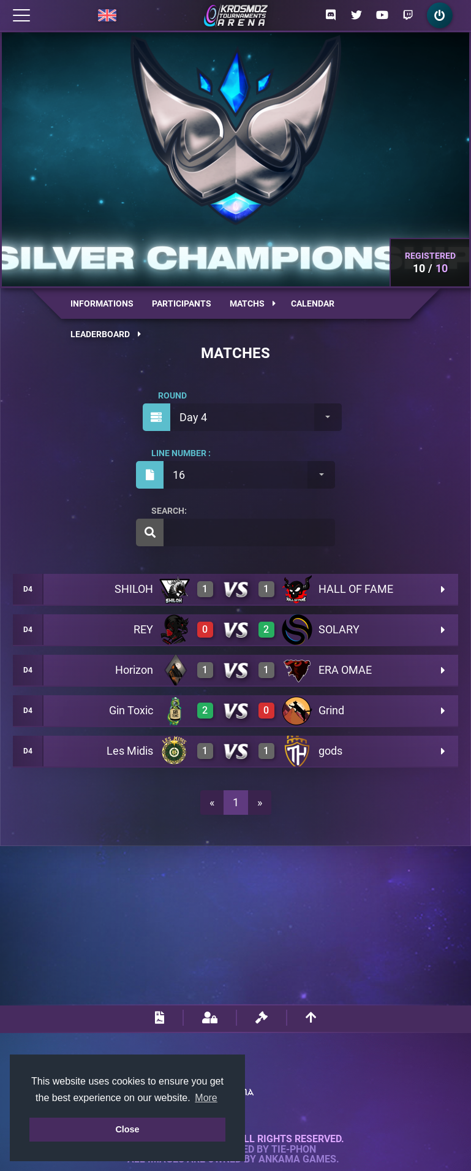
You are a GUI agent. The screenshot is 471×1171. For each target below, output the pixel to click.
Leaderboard (105, 334)
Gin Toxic (131, 710)
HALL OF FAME (355, 588)
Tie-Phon (293, 1149)
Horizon (134, 669)
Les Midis (130, 750)
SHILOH (134, 588)
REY (143, 629)
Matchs (253, 303)
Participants (181, 303)
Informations (102, 303)
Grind (331, 710)
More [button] (206, 1098)
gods (330, 750)
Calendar (312, 303)
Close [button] (127, 1129)
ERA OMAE (345, 669)
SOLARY (339, 629)
